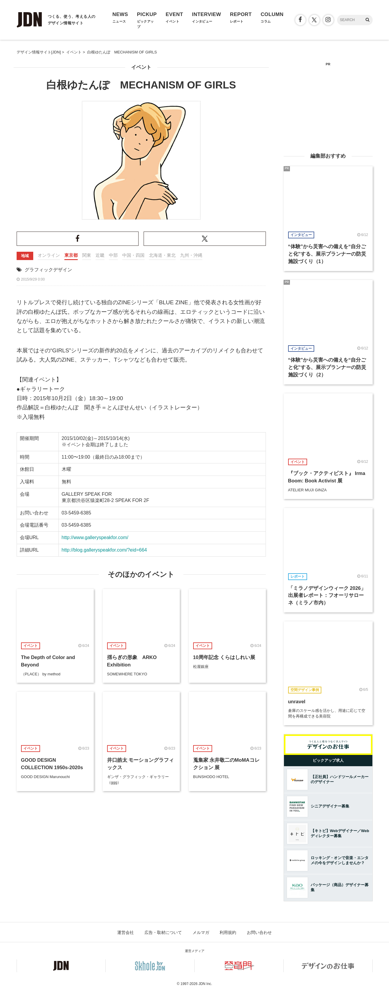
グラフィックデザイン (48, 269)
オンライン (49, 255)
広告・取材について (163, 932)
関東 (86, 255)
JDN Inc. (205, 984)
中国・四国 (133, 255)
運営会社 (125, 932)
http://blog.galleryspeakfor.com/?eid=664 (104, 549)
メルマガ (201, 932)
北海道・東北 (162, 255)
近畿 (100, 255)
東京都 (71, 255)
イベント (141, 67)
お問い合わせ (259, 932)
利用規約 (228, 932)
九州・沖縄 (191, 255)
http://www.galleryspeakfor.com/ (95, 537)
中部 (113, 255)
